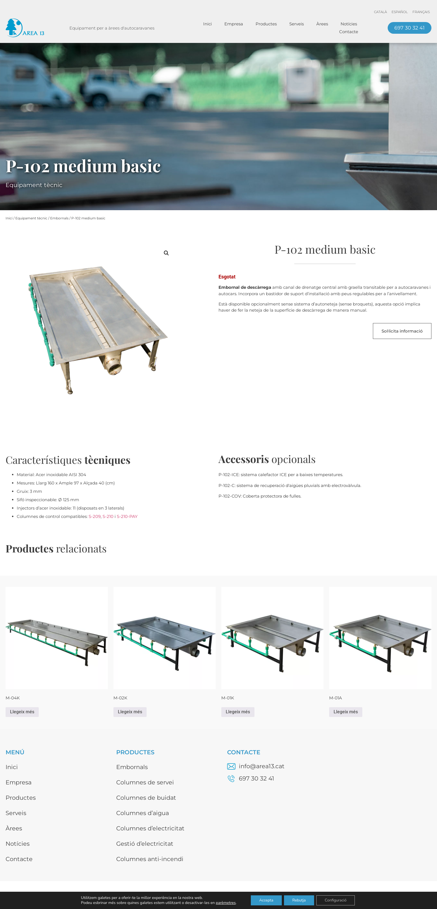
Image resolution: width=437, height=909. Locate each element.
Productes (266, 23)
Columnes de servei (145, 782)
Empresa (233, 23)
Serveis (296, 23)
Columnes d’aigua (142, 812)
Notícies (349, 23)
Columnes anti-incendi (149, 858)
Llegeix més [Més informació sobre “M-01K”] (238, 711)
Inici (207, 23)
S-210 (108, 516)
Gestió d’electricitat (144, 843)
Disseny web (418, 895)
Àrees (322, 23)
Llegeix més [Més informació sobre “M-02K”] (130, 711)
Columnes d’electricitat (150, 828)
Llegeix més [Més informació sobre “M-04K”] (22, 711)
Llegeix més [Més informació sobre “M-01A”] (346, 711)
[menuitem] (380, 12)
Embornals (59, 218)
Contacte (348, 31)
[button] (166, 253)
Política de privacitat (365, 895)
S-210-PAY (127, 516)
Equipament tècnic (31, 218)
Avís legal (315, 895)
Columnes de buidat (146, 797)
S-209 (95, 516)
